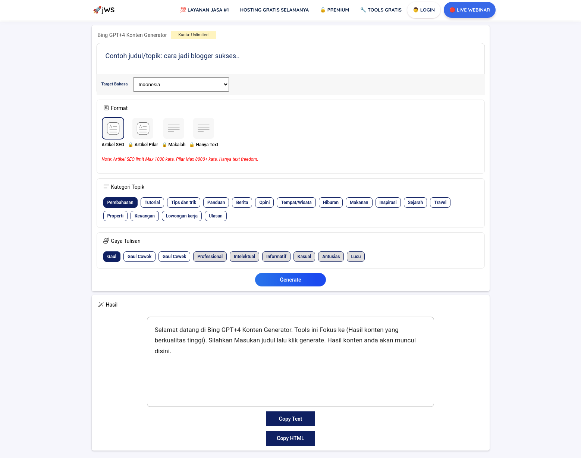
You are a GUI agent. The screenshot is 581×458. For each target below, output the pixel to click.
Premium (334, 10)
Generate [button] (290, 280)
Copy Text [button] (290, 419)
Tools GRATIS (381, 10)
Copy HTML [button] (290, 438)
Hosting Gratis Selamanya (274, 10)
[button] (113, 135)
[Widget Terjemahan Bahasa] (181, 84)
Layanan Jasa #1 (204, 10)
